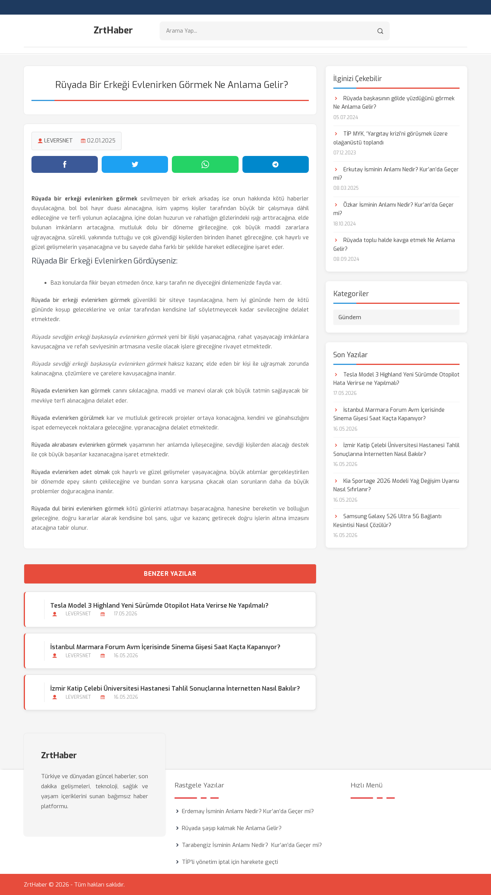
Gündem (349, 317)
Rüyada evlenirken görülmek (67, 417)
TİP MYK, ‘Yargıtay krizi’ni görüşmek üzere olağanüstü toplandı (390, 138)
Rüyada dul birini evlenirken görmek (77, 508)
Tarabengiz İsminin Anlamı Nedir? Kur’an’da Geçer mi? (252, 845)
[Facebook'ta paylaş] (64, 164)
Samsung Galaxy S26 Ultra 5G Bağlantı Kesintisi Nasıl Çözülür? (387, 520)
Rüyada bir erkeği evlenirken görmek (80, 299)
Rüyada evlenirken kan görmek (70, 390)
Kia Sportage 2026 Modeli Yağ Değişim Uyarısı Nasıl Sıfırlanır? (396, 485)
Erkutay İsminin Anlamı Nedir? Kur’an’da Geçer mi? (396, 173)
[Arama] (380, 31)
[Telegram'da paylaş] (275, 164)
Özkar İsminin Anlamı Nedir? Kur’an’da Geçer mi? (393, 209)
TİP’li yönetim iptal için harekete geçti (230, 861)
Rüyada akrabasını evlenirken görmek (79, 444)
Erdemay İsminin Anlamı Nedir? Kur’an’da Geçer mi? (248, 811)
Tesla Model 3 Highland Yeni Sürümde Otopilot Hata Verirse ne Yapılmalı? (159, 605)
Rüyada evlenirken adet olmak (70, 472)
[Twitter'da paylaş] (135, 164)
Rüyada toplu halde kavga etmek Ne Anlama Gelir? (394, 244)
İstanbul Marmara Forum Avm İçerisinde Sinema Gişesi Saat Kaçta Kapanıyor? (165, 647)
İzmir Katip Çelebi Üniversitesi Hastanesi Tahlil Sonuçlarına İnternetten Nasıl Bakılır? (175, 688)
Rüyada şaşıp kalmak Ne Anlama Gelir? (232, 828)
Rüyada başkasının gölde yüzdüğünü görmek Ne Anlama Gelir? (394, 102)
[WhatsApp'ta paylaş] (205, 164)
